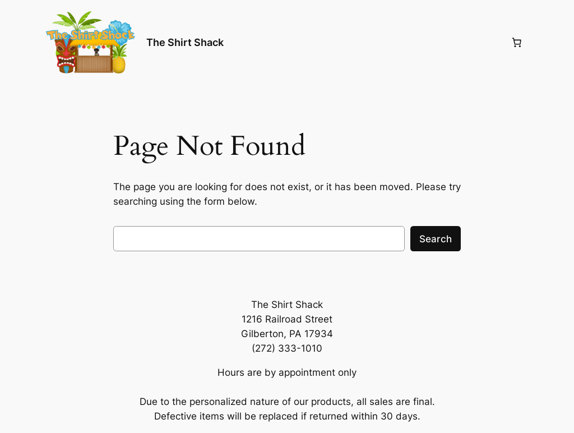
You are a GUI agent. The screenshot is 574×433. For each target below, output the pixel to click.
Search (435, 239)
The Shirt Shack (185, 42)
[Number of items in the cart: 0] (516, 42)
